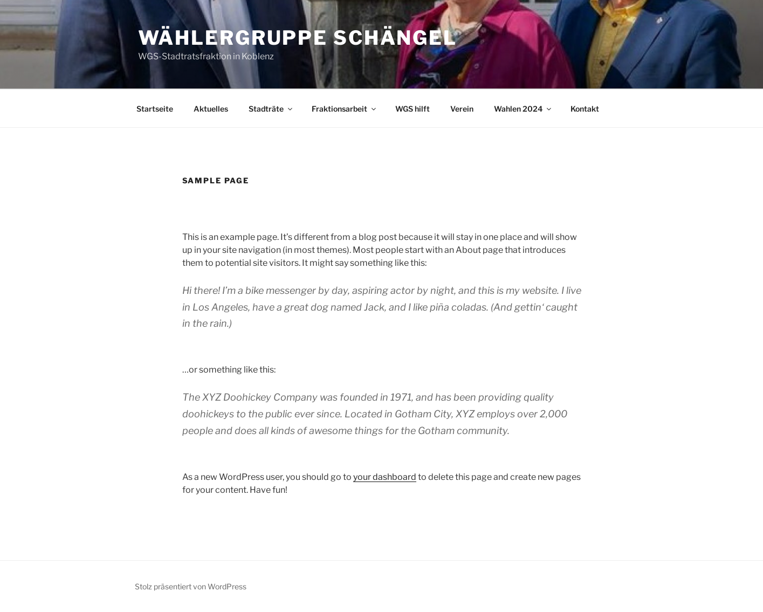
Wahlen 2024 (523, 108)
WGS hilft (412, 108)
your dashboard (384, 477)
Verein (461, 108)
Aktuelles (211, 108)
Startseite (154, 108)
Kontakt (584, 108)
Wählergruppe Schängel (297, 38)
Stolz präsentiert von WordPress (190, 586)
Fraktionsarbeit (344, 108)
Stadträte (271, 108)
